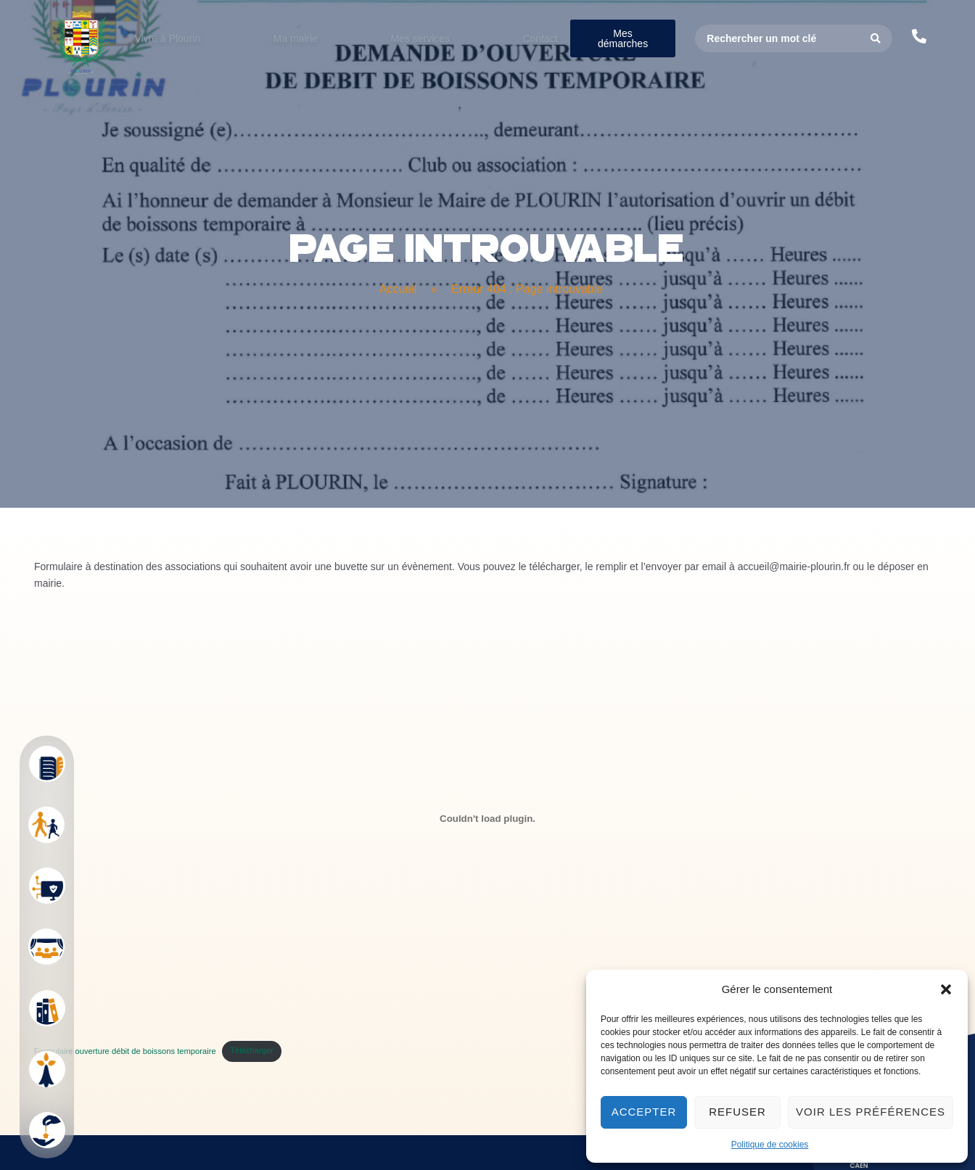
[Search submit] (876, 38)
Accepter (644, 1111)
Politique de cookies (770, 1145)
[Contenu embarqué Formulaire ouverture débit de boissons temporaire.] (487, 858)
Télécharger (251, 1090)
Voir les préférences (870, 1111)
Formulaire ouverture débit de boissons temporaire (125, 1090)
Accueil (398, 328)
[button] (946, 989)
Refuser (737, 1111)
